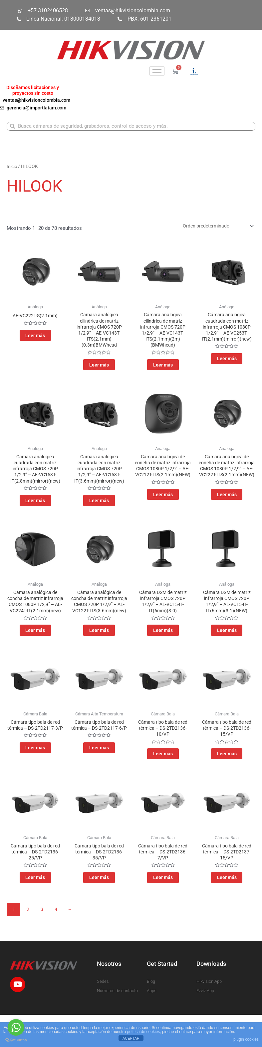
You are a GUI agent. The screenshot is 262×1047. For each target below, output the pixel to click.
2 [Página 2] (28, 941)
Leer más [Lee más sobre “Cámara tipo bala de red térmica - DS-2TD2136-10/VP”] (162, 780)
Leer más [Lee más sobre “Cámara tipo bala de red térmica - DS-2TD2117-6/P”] (99, 780)
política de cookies (143, 1031)
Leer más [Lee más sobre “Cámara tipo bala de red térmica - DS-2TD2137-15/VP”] (226, 908)
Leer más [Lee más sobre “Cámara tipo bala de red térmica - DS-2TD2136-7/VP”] (162, 908)
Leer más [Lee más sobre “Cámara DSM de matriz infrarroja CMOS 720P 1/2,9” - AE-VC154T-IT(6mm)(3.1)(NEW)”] (226, 646)
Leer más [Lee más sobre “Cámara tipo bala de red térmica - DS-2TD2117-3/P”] (35, 780)
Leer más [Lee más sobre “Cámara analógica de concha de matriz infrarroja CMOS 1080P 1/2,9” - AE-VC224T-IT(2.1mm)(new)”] (35, 652)
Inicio (12, 167)
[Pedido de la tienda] (214, 227)
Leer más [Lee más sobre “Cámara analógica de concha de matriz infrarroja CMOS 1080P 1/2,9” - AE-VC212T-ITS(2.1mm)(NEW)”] (162, 512)
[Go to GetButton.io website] (16, 1040)
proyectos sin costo (32, 93)
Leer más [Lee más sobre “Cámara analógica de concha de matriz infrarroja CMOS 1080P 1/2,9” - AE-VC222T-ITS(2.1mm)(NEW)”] (226, 512)
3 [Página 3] (43, 941)
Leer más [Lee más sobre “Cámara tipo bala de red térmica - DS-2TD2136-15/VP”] (226, 780)
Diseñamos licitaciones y (32, 87)
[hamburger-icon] (156, 71)
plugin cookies (246, 1039)
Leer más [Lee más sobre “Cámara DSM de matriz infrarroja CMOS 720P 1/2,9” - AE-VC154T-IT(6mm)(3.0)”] (162, 646)
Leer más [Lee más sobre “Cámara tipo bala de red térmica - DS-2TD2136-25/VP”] (35, 908)
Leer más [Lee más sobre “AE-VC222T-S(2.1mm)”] (35, 339)
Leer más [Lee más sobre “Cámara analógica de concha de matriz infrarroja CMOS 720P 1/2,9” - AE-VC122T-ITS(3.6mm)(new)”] (99, 652)
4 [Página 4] (58, 941)
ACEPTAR (131, 1038)
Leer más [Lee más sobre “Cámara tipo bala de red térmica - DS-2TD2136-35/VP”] (99, 908)
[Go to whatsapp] (16, 1027)
